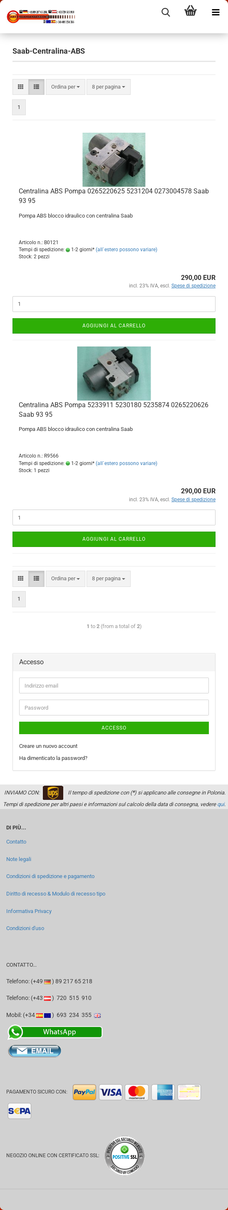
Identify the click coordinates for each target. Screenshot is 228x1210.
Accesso (114, 728)
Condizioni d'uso (25, 928)
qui (220, 804)
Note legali (18, 859)
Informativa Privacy (29, 911)
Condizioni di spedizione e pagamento (50, 876)
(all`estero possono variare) (126, 249)
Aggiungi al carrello (114, 326)
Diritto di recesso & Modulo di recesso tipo (55, 894)
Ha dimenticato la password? (53, 758)
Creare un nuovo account (48, 746)
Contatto (16, 842)
